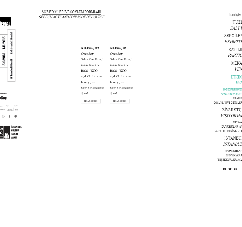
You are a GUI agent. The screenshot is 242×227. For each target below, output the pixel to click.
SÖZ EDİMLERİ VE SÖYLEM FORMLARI (71, 11)
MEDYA (237, 122)
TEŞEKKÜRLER (227, 160)
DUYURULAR (230, 127)
